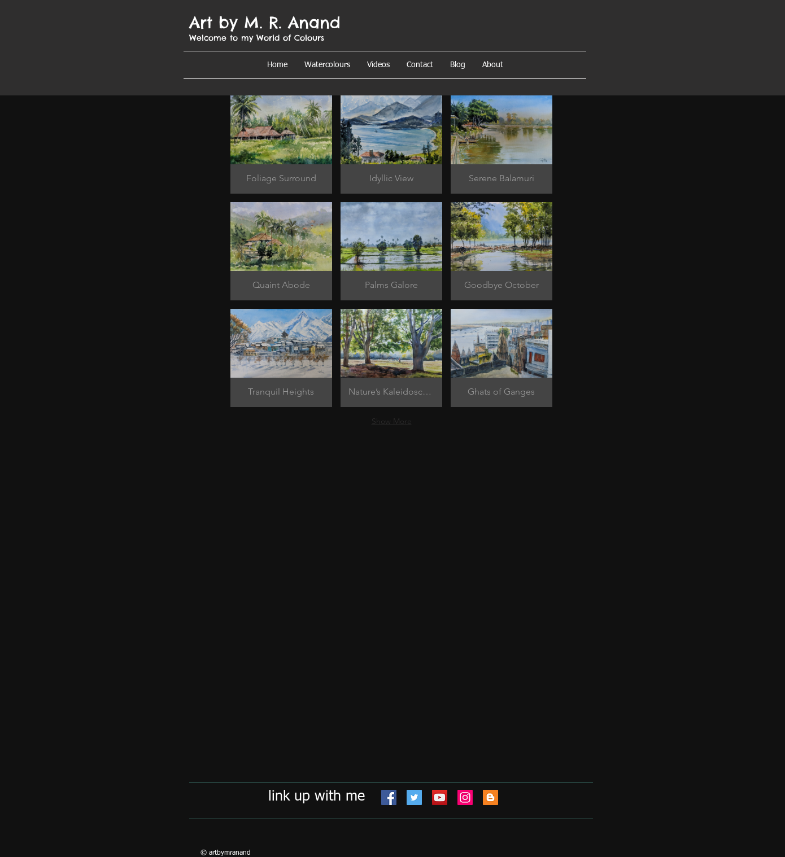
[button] (493, 64)
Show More (392, 421)
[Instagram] (465, 797)
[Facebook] (388, 797)
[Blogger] (490, 797)
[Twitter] (414, 797)
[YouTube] (439, 797)
